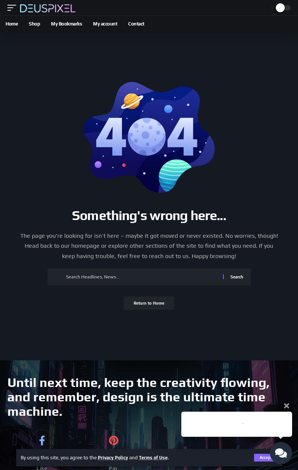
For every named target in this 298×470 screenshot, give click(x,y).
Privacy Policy (114, 457)
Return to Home (149, 304)
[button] (13, 8)
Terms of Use (156, 457)
